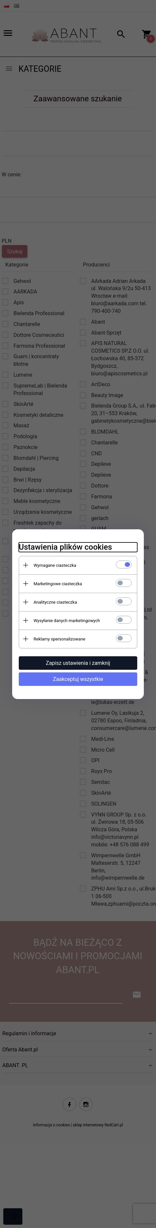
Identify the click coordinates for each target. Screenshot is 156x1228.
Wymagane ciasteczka (55, 565)
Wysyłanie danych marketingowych (67, 620)
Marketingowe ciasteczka (58, 583)
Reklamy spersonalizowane (59, 639)
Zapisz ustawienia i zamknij (78, 663)
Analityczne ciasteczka (55, 602)
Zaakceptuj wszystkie (78, 679)
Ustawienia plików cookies (65, 547)
